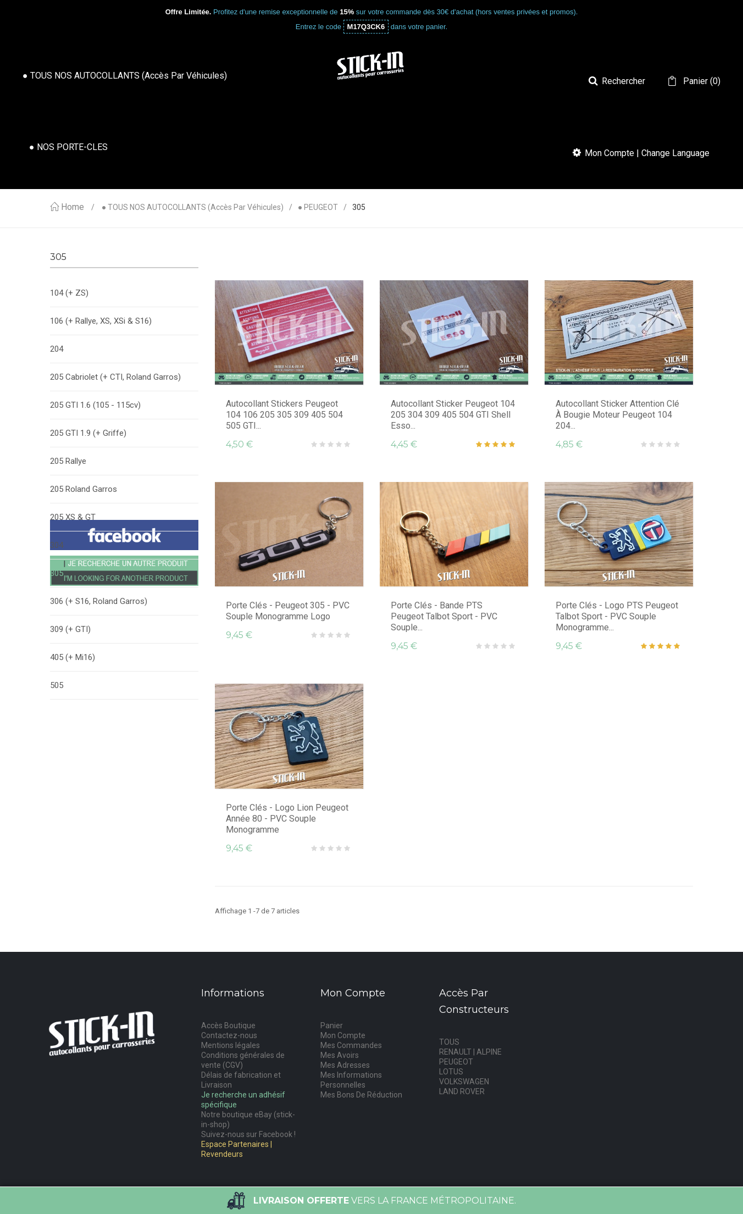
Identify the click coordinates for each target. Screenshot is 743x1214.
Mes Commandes (351, 1045)
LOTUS (451, 1071)
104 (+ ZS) (69, 293)
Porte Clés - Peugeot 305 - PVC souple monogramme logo (288, 611)
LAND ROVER (462, 1091)
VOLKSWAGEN (464, 1081)
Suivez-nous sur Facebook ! (248, 1134)
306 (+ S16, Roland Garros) (98, 601)
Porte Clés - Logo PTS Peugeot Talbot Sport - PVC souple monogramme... (617, 616)
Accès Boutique (228, 1025)
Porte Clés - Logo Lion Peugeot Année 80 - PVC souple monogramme (287, 818)
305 (56, 573)
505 (56, 685)
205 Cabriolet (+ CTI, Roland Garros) (115, 377)
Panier (331, 1025)
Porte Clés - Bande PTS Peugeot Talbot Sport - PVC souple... (444, 616)
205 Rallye (68, 461)
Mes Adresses (345, 1065)
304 (56, 545)
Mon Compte (342, 1035)
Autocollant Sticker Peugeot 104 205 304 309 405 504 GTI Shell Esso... (453, 414)
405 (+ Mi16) (72, 657)
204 (56, 349)
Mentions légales (230, 1045)
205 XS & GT (73, 517)
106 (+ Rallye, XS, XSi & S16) (101, 321)
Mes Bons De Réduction (361, 1094)
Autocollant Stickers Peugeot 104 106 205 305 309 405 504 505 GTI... (284, 414)
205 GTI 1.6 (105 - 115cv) (95, 405)
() (700, 81)
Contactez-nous (229, 1035)
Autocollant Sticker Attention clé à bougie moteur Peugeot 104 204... (617, 414)
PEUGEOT (456, 1061)
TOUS (449, 1042)
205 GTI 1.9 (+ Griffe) (88, 433)
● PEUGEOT (318, 207)
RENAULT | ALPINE (470, 1051)
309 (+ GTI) (70, 629)
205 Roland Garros (83, 489)
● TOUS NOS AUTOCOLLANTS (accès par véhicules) (193, 207)
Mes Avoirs (339, 1055)
